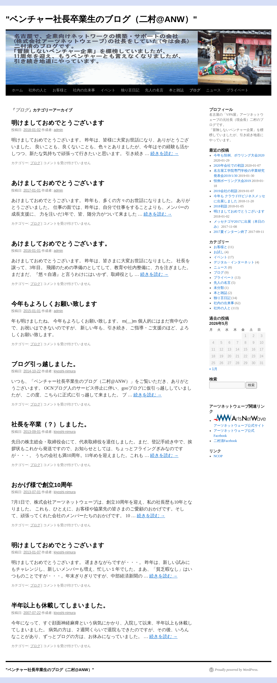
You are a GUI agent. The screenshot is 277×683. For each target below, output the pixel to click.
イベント (108, 90)
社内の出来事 (84, 90)
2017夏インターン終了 (231, 232)
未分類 (219, 288)
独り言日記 (130, 90)
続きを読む (164, 153)
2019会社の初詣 (225, 191)
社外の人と (38, 90)
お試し (219, 252)
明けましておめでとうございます (57, 122)
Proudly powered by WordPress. (236, 670)
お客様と (60, 90)
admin (58, 130)
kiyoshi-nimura (64, 371)
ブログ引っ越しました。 (45, 364)
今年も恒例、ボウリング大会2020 (239, 155)
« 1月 (213, 369)
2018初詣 (220, 206)
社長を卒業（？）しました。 (50, 424)
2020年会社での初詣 (229, 165)
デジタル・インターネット (234, 262)
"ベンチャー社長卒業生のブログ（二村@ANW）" (101, 19)
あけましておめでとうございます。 (61, 243)
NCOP (218, 456)
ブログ (194, 90)
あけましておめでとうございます (58, 183)
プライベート (237, 90)
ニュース (213, 90)
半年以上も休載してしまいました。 (60, 605)
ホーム (17, 90)
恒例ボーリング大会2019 (232, 181)
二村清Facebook (225, 441)
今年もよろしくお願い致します (54, 303)
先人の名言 (154, 90)
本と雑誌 (176, 90)
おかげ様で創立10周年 (41, 485)
